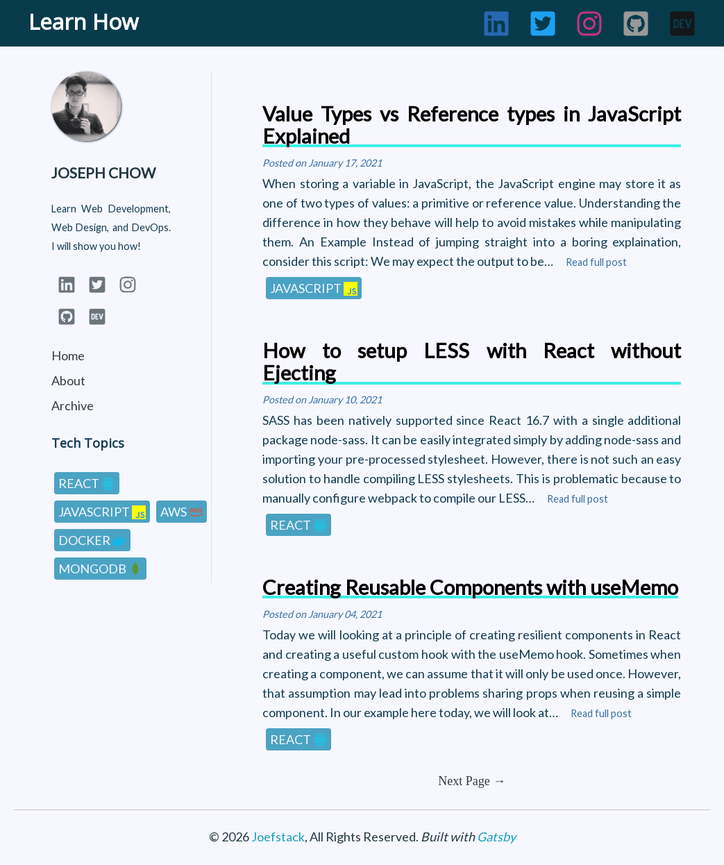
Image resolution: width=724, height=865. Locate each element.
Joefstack (278, 836)
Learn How (83, 21)
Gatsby (496, 836)
